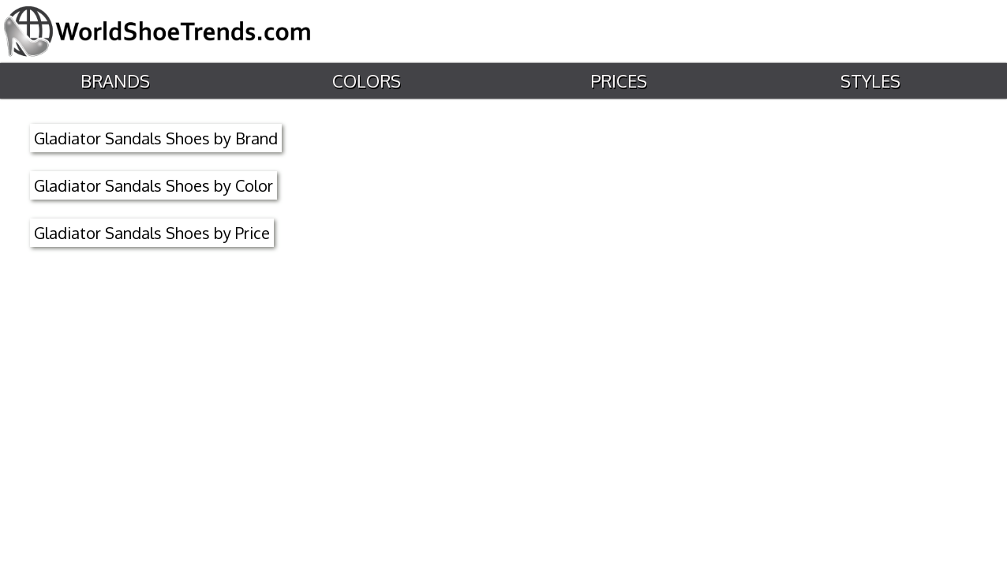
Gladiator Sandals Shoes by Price (152, 232)
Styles (869, 81)
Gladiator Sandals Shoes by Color (153, 185)
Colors (366, 81)
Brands (114, 81)
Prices (617, 81)
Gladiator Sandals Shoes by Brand (156, 138)
